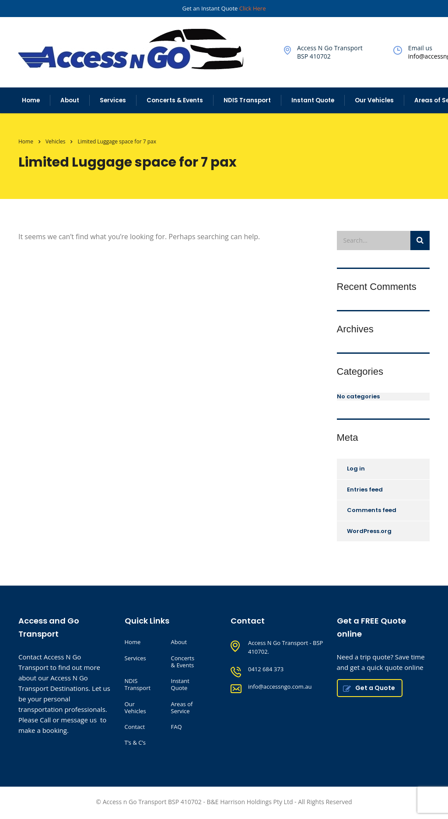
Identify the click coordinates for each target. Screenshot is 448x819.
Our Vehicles (374, 100)
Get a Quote (369, 687)
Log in (356, 468)
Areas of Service (182, 708)
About (69, 100)
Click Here (252, 8)
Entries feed (365, 489)
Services (113, 100)
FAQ (176, 726)
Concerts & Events (175, 100)
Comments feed (371, 510)
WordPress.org (369, 531)
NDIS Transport (247, 100)
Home (31, 100)
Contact (135, 726)
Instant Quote (312, 100)
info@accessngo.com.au (280, 686)
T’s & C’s (135, 742)
